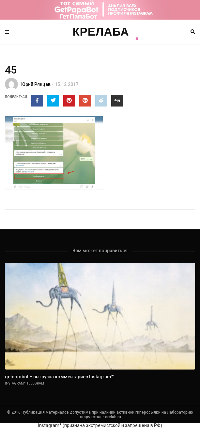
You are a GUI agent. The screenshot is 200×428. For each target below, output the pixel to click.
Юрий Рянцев (36, 84)
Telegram (35, 383)
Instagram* (15, 383)
